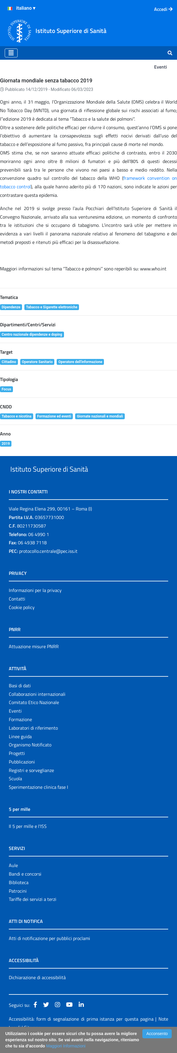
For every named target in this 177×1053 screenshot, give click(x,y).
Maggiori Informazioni (65, 1046)
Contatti (17, 612)
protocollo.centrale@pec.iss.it (48, 564)
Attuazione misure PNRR (34, 659)
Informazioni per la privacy (35, 603)
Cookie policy (22, 620)
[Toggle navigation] (11, 53)
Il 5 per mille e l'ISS (28, 839)
